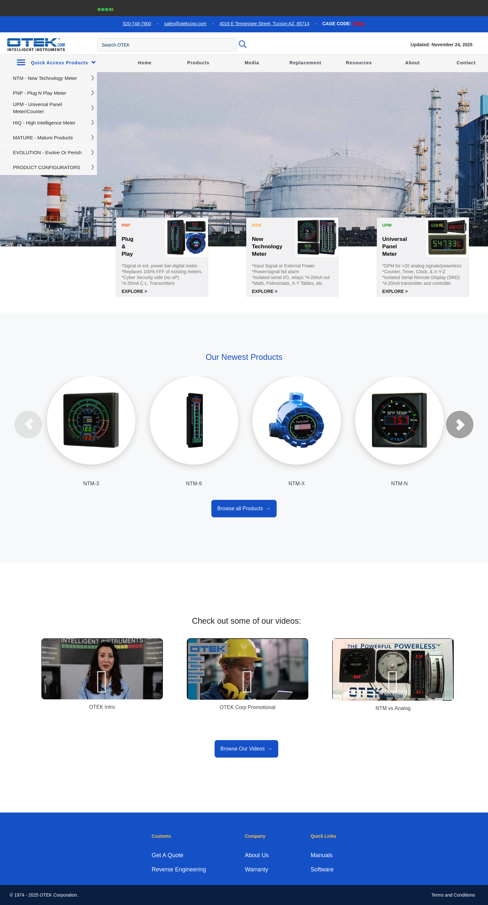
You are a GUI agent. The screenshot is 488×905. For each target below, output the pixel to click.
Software (322, 869)
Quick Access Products (56, 62)
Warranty (256, 869)
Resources (359, 62)
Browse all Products (240, 508)
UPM (387, 225)
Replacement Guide (305, 70)
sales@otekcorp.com (185, 23)
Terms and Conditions (453, 895)
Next (459, 424)
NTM (256, 225)
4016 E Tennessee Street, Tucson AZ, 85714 (264, 23)
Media (252, 62)
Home (145, 62)
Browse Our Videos (242, 748)
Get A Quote (167, 855)
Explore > (134, 291)
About (412, 62)
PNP (126, 225)
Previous (28, 424)
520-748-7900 (137, 23)
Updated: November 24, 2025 (441, 44)
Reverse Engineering (179, 869)
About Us (257, 855)
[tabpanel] (244, 159)
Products (198, 62)
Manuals (322, 855)
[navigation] (48, 78)
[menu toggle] (24, 62)
